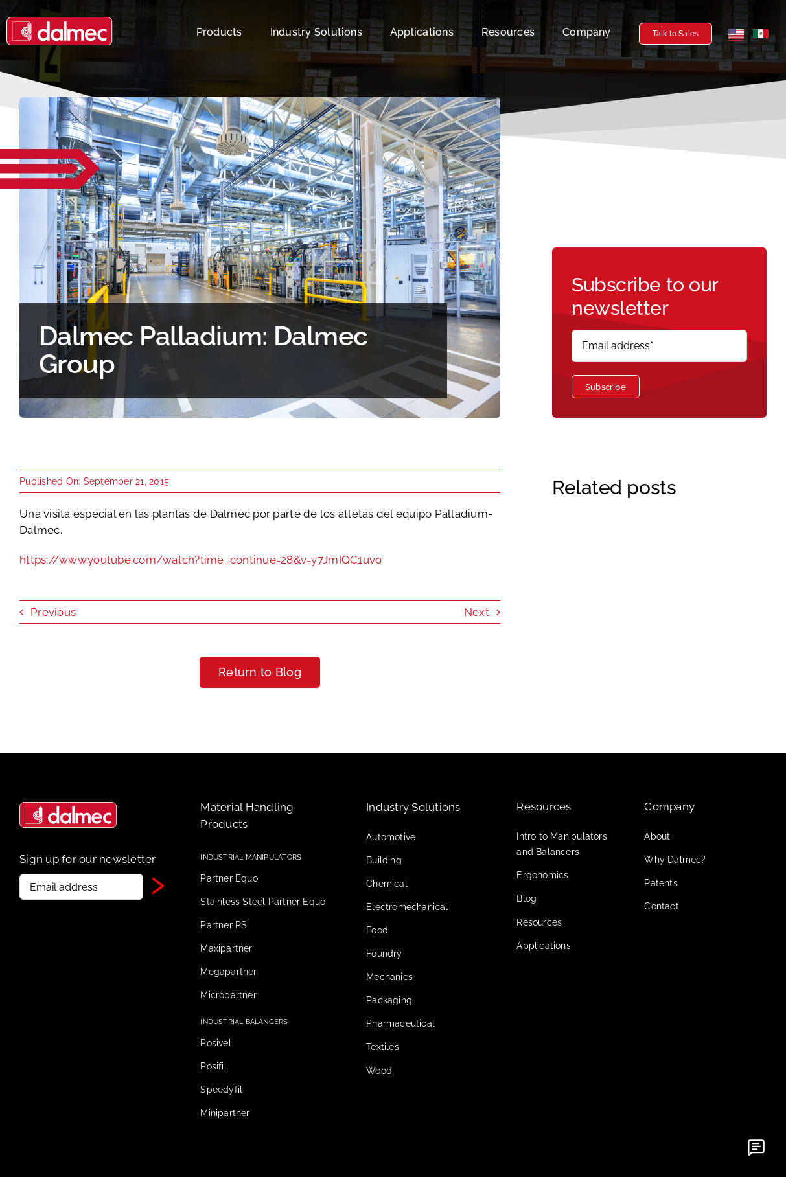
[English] (736, 34)
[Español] (761, 34)
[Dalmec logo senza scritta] (68, 807)
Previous (53, 612)
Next (476, 612)
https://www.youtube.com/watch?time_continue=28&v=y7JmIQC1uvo (200, 559)
